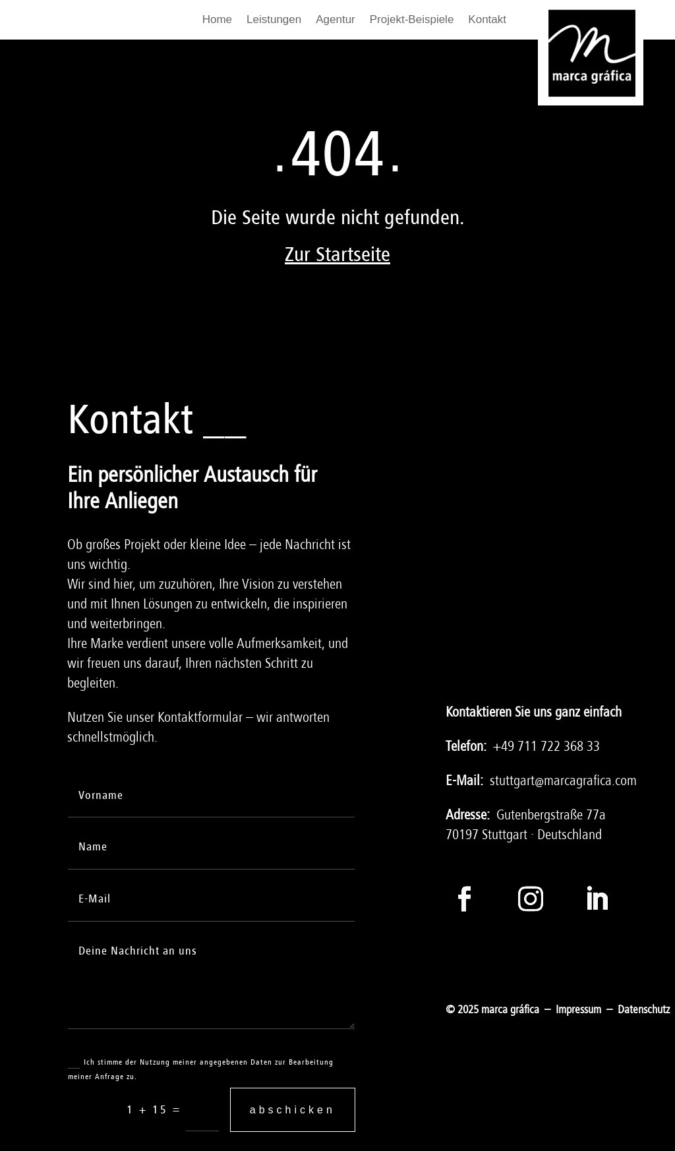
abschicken (293, 1109)
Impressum (578, 1009)
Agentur (335, 20)
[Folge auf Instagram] (531, 898)
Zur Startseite (337, 254)
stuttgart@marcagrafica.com (563, 781)
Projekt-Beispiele (412, 20)
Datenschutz (644, 1009)
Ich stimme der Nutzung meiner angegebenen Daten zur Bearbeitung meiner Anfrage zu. (201, 1068)
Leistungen (274, 20)
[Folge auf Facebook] (465, 898)
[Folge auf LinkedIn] (597, 898)
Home (217, 20)
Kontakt (487, 20)
